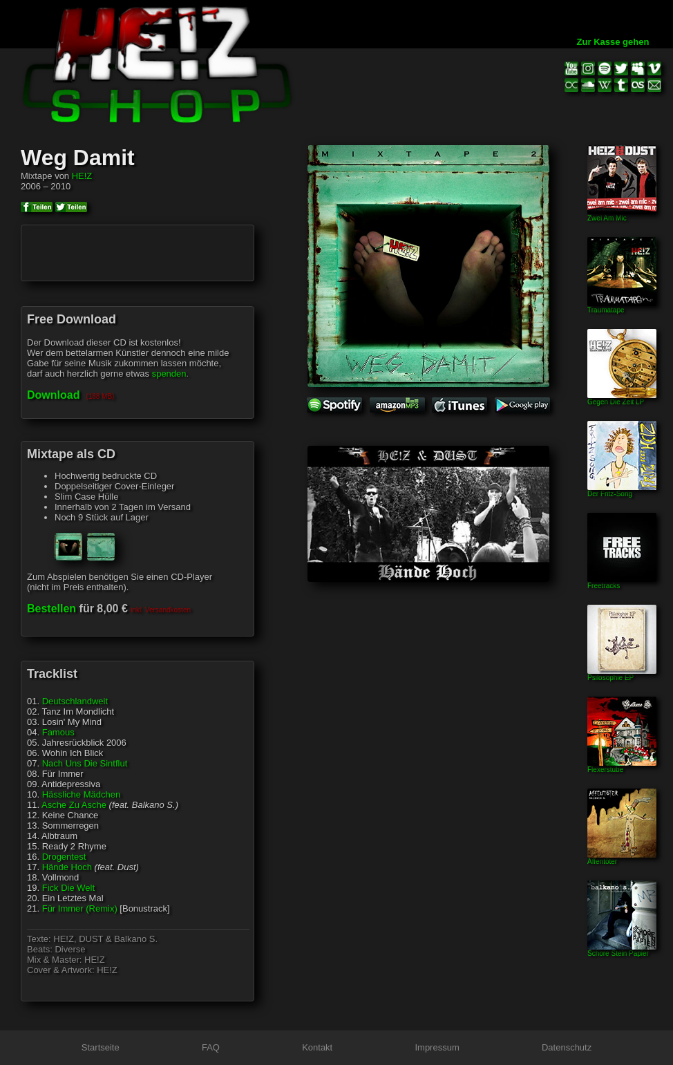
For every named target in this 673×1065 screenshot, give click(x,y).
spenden (169, 373)
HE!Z (82, 176)
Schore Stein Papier (621, 950)
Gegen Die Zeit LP (621, 399)
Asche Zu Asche (73, 805)
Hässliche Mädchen (81, 794)
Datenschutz (566, 1047)
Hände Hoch (67, 867)
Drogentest (64, 856)
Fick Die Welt (68, 888)
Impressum (437, 1047)
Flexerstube (621, 766)
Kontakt (317, 1047)
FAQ (211, 1047)
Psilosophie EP (621, 674)
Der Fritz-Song (621, 491)
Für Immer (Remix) (79, 908)
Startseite (101, 1047)
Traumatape (621, 307)
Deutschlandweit (75, 701)
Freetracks (621, 583)
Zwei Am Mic (621, 215)
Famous (58, 732)
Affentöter (621, 858)
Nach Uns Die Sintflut (85, 763)
